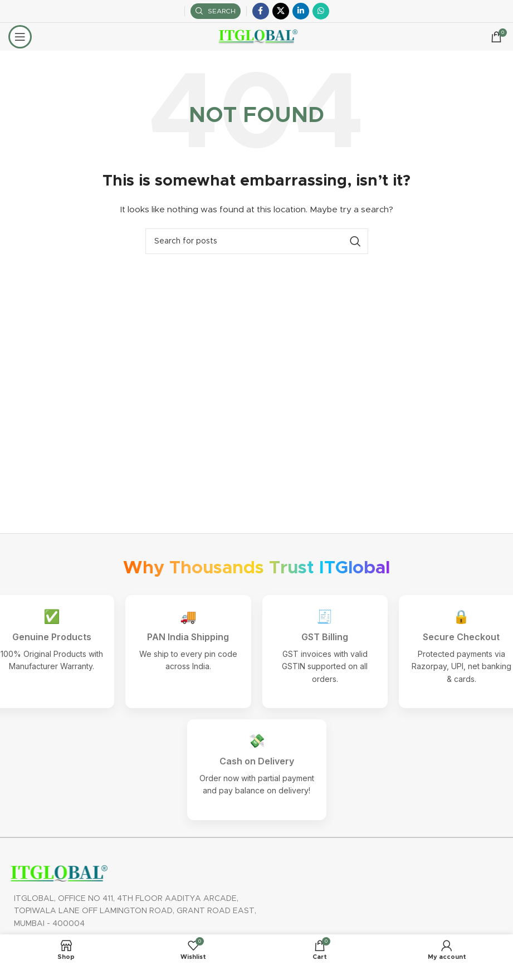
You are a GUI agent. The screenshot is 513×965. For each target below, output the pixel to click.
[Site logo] (256, 37)
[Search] (215, 11)
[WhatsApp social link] (320, 11)
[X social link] (280, 11)
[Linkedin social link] (300, 11)
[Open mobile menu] (20, 37)
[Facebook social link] (260, 11)
